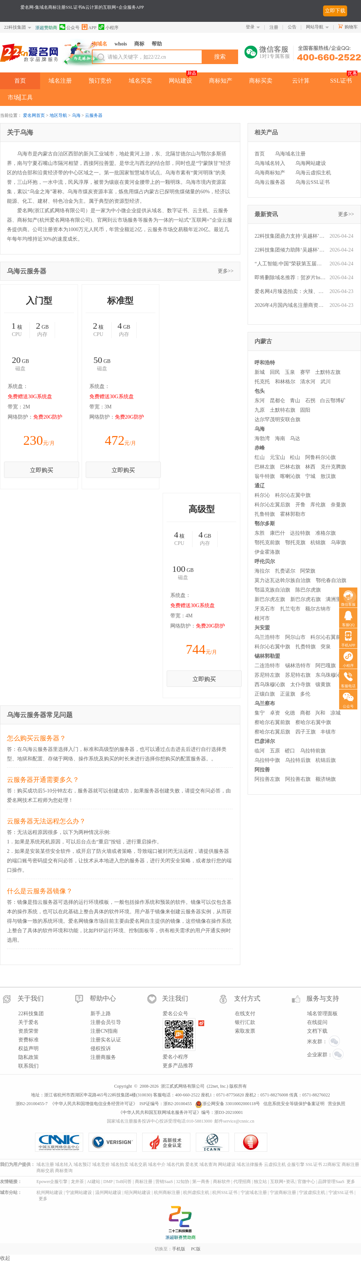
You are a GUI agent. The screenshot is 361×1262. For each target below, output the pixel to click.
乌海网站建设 (310, 163)
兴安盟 (262, 627)
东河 (260, 400)
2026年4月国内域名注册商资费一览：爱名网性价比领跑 (290, 305)
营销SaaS (164, 1181)
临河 (260, 750)
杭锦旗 (318, 542)
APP (89, 27)
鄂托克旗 (295, 542)
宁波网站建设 (79, 1192)
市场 (13, 97)
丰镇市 (328, 732)
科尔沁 (262, 495)
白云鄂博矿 (333, 400)
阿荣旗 (307, 571)
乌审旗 (338, 542)
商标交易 (45, 1170)
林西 (310, 467)
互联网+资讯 (282, 1181)
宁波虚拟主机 (312, 1192)
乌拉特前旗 (313, 750)
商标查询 (64, 1170)
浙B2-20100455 (177, 1103)
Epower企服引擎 (51, 1181)
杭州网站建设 (49, 1192)
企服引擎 (295, 1164)
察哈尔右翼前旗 (272, 722)
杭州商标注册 (167, 1192)
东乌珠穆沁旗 (330, 675)
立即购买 (41, 470)
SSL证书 (341, 81)
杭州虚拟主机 (196, 1192)
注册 (273, 27)
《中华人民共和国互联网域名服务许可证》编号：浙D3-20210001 (180, 1112)
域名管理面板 (322, 1013)
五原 (275, 750)
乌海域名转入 (270, 163)
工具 (27, 97)
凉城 (335, 713)
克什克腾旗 (333, 467)
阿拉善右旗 (298, 779)
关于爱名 (28, 1022)
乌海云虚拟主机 (313, 172)
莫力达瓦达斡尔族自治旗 (283, 580)
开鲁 (300, 504)
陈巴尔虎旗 (308, 590)
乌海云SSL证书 (312, 182)
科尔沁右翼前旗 (328, 637)
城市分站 (9, 1192)
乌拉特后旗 (298, 760)
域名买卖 (140, 81)
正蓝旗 (287, 694)
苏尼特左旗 (267, 675)
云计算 (301, 81)
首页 (20, 81)
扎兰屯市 (290, 609)
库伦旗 (318, 504)
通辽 (260, 485)
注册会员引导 (105, 1022)
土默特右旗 (282, 410)
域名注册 (60, 81)
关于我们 (31, 998)
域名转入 (64, 1164)
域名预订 (82, 1164)
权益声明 (28, 1048)
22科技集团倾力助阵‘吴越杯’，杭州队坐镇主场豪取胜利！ (290, 250)
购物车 (351, 26)
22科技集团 (15, 27)
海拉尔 (262, 571)
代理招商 (242, 1181)
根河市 (262, 618)
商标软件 (221, 1181)
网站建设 (180, 81)
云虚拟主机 (275, 1164)
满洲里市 (336, 599)
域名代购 (175, 1164)
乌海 (76, 115)
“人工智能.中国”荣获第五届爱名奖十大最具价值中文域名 (290, 263)
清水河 (307, 381)
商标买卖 (260, 81)
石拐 (310, 400)
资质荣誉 (28, 1031)
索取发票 (245, 1031)
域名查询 (208, 1164)
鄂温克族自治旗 (272, 590)
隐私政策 (28, 1057)
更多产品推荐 (178, 1065)
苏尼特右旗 (298, 675)
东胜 (260, 533)
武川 (326, 381)
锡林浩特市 (298, 665)
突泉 (326, 646)
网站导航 (314, 26)
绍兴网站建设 (137, 1192)
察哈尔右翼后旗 (272, 732)
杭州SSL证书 (224, 1192)
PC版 (196, 1248)
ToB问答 (124, 1181)
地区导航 (58, 115)
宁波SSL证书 (341, 1192)
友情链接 (9, 1181)
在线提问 (317, 1022)
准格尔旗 (325, 533)
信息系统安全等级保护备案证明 (294, 1103)
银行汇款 (245, 1022)
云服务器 (93, 115)
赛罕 (305, 372)
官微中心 (306, 1181)
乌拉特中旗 (267, 760)
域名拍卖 (119, 1164)
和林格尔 (285, 381)
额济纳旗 (325, 779)
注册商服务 (103, 1057)
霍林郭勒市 (293, 514)
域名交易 (138, 1164)
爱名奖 (191, 1164)
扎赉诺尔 (285, 571)
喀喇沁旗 (290, 476)
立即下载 (335, 10)
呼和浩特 (265, 362)
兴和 (320, 713)
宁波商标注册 (283, 1192)
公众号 (69, 27)
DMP (108, 1181)
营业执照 (336, 1103)
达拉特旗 (300, 533)
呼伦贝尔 (265, 561)
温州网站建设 (108, 1192)
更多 (350, 1181)
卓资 (275, 713)
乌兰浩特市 (267, 637)
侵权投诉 (100, 1048)
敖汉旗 (328, 476)
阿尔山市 (295, 637)
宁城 (310, 476)
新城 (260, 372)
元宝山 (277, 457)
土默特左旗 (328, 372)
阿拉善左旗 (267, 779)
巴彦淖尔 (265, 741)
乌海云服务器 (270, 182)
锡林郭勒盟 (267, 656)
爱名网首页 (34, 115)
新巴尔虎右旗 (305, 599)
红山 (260, 457)
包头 (260, 391)
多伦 (305, 694)
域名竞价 (101, 1164)
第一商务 (201, 1181)
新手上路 (100, 1013)
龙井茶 (77, 1181)
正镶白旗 (265, 694)
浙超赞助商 (46, 27)
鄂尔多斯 (265, 523)
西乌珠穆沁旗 (270, 684)
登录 (250, 26)
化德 (290, 713)
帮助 (157, 44)
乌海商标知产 (270, 172)
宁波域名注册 (254, 1192)
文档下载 (317, 1031)
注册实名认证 (105, 1040)
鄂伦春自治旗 (331, 580)
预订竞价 (100, 81)
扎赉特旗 (305, 646)
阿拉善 (262, 769)
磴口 (290, 750)
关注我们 (175, 998)
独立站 (260, 1181)
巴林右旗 (290, 467)
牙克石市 (265, 609)
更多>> (226, 271)
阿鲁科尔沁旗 (320, 457)
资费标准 (28, 1040)
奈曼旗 (338, 504)
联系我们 (28, 1066)
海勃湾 (262, 438)
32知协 (182, 1181)
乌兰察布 (265, 703)
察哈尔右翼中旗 (313, 722)
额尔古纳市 (318, 609)
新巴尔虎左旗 (270, 599)
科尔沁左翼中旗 (293, 495)
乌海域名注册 (290, 154)
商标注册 (350, 1164)
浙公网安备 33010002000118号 (227, 1103)
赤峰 (260, 448)
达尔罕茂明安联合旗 (277, 419)
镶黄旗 (323, 684)
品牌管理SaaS (331, 1181)
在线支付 (245, 1013)
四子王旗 (305, 732)
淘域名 (99, 44)
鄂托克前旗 (267, 542)
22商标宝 (332, 1164)
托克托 (262, 381)
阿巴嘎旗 (325, 665)
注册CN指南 (104, 1031)
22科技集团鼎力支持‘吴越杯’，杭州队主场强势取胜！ (290, 236)
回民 (275, 372)
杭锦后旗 (325, 760)
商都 (305, 713)
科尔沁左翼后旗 (272, 504)
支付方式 (247, 998)
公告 (292, 26)
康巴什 (277, 533)
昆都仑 (277, 400)
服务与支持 (322, 998)
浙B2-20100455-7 (32, 1103)
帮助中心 (103, 998)
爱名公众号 (175, 1013)
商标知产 (220, 81)
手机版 (178, 1248)
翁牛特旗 (265, 476)
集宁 (260, 713)
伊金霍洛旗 (267, 552)
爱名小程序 (175, 1057)
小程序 (108, 27)
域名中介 (157, 1164)
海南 (280, 438)
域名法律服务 (250, 1164)
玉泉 (290, 372)
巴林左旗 (265, 467)
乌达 (295, 438)
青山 (295, 400)
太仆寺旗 (300, 684)
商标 (139, 44)
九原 (260, 410)
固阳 (305, 410)
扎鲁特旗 (265, 514)
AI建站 (93, 1181)
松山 (295, 457)
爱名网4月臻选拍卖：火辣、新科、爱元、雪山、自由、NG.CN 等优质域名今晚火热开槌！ (290, 291)
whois (120, 44)
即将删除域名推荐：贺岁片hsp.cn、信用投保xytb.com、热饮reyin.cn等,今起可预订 (290, 277)
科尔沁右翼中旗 (272, 646)
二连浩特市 (267, 665)
